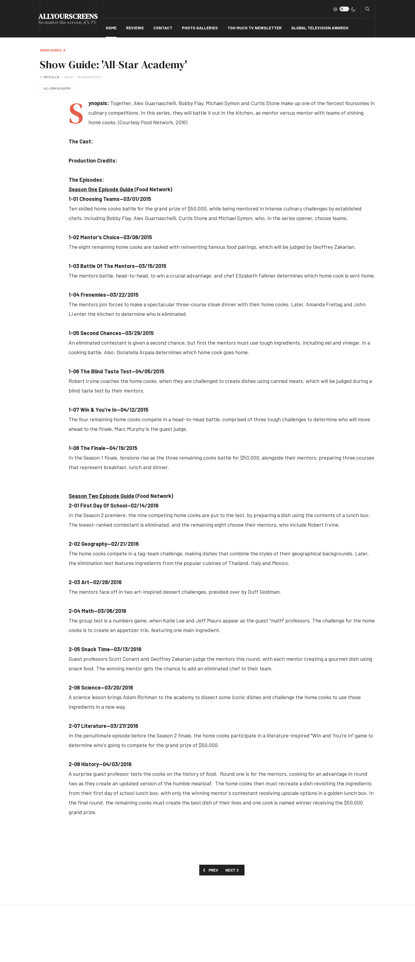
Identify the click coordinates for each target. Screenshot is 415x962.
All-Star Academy (57, 88)
